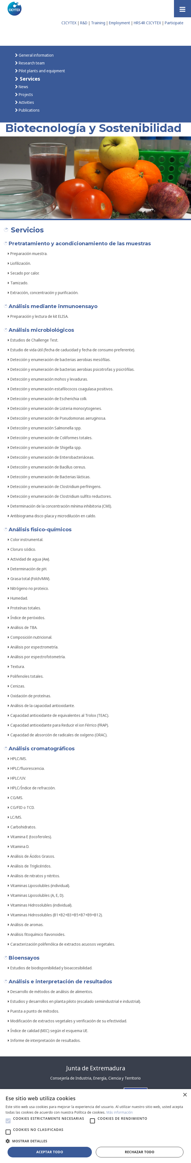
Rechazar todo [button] (139, 1152)
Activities (26, 102)
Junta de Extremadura (95, 1068)
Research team (31, 63)
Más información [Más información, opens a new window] (119, 1112)
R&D (83, 22)
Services (29, 78)
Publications (29, 110)
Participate (174, 22)
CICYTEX (69, 22)
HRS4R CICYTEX (147, 22)
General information (36, 55)
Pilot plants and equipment (41, 70)
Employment (119, 22)
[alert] (95, 1126)
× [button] (185, 1095)
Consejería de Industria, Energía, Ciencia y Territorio (95, 1078)
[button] (8, 1120)
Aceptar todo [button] (49, 1152)
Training (98, 22)
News (23, 86)
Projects (25, 94)
